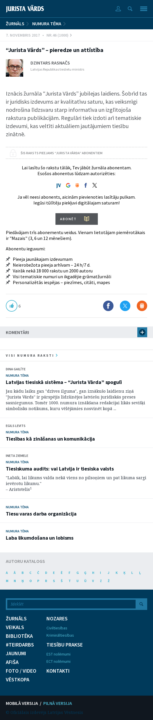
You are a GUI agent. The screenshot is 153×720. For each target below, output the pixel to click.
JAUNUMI (16, 653)
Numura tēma (46, 23)
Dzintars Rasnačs (50, 63)
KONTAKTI (58, 671)
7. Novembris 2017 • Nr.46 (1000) (39, 35)
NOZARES (57, 619)
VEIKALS (15, 627)
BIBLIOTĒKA (19, 636)
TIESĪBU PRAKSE (64, 645)
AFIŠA (12, 662)
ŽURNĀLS (15, 23)
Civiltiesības (56, 628)
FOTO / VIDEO (21, 671)
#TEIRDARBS (20, 645)
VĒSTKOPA (17, 680)
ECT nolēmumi (58, 661)
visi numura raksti (31, 355)
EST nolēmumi (58, 654)
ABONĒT (68, 219)
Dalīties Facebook (108, 306)
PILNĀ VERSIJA (57, 703)
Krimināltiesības (60, 635)
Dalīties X (125, 306)
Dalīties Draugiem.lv (142, 306)
